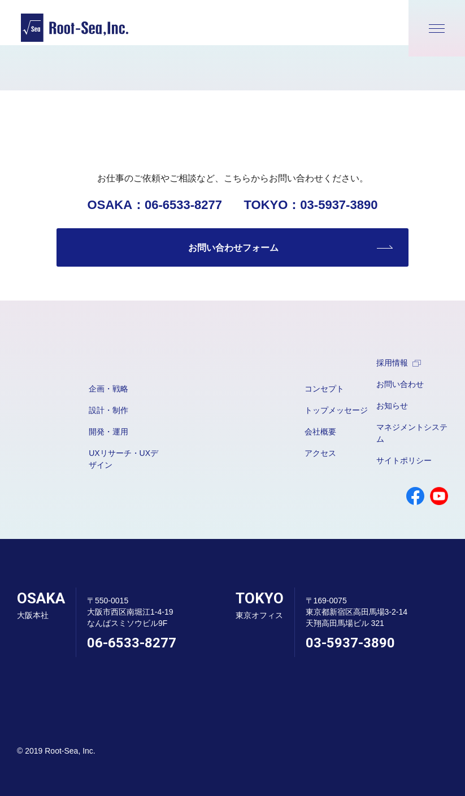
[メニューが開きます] (436, 28)
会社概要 (320, 431)
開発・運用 (108, 431)
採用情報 (398, 362)
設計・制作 (108, 410)
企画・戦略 (108, 388)
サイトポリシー (404, 460)
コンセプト (324, 388)
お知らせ (392, 405)
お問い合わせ (400, 384)
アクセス (320, 453)
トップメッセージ (336, 410)
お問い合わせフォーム (233, 248)
